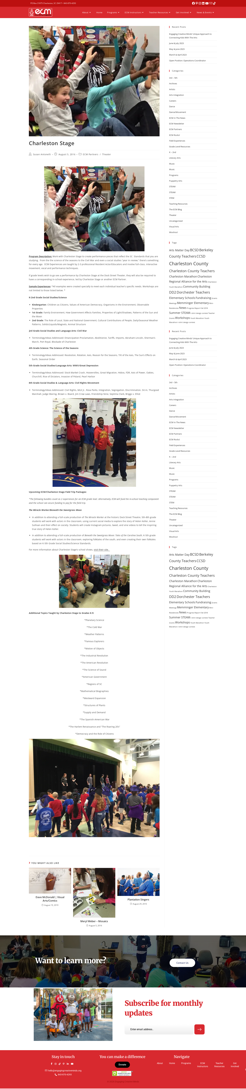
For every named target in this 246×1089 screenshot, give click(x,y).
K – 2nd (172, 152)
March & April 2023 (178, 54)
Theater (106, 154)
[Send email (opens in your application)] (211, 3)
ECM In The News (177, 118)
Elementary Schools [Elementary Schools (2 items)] (182, 298)
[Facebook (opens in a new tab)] (194, 3)
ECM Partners (90, 154)
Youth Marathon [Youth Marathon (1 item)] (197, 318)
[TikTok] (61, 1064)
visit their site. (102, 549)
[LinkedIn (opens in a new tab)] (204, 3)
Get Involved (235, 1065)
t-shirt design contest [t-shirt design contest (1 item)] (199, 313)
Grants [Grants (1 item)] (214, 298)
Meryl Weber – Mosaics (94, 921)
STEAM (172, 186)
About (160, 1064)
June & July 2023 (176, 43)
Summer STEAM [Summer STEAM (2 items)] (179, 313)
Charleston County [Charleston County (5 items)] (188, 263)
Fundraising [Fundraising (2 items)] (203, 298)
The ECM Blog (175, 209)
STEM (171, 198)
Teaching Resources (178, 203)
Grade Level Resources (179, 146)
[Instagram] (57, 1064)
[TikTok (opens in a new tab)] (214, 3)
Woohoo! (173, 232)
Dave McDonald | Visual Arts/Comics (50, 898)
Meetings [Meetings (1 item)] (172, 303)
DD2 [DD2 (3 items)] (172, 292)
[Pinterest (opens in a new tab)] (197, 3)
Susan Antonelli (42, 154)
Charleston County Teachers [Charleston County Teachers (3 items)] (192, 270)
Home (172, 1064)
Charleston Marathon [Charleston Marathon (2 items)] (183, 276)
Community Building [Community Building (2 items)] (196, 286)
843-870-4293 (70, 3)
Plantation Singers (138, 899)
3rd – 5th (173, 77)
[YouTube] (73, 1064)
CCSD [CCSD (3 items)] (201, 256)
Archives (173, 83)
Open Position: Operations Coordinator (187, 60)
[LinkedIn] (69, 1064)
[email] (159, 1030)
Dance (172, 106)
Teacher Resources (219, 1065)
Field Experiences (177, 140)
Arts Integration (176, 95)
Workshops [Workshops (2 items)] (182, 318)
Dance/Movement (177, 112)
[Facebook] (53, 1064)
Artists (172, 89)
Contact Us (182, 962)
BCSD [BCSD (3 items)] (194, 249)
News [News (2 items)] (182, 308)
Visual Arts (174, 226)
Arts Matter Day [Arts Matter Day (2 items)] (179, 250)
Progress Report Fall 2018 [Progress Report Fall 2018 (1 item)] (197, 308)
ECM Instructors (202, 1065)
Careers (172, 100)
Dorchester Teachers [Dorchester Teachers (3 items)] (193, 292)
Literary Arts (175, 157)
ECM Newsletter (176, 123)
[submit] (199, 1030)
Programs (173, 175)
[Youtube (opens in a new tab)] (207, 3)
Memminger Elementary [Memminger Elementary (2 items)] (193, 303)
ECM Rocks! (174, 135)
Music (172, 163)
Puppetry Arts (175, 180)
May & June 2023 (176, 49)
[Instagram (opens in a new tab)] (200, 3)
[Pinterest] (65, 1064)
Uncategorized (176, 220)
